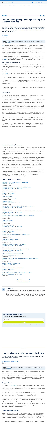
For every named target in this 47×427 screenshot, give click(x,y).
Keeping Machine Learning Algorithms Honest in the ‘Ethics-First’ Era (16, 187)
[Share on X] (41, 15)
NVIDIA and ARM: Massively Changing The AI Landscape (14, 244)
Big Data (10, 5)
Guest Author (19, 188)
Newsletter (39, 2)
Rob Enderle (5, 35)
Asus (7, 73)
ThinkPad (5, 59)
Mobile (38, 5)
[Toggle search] (44, 2)
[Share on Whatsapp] (44, 15)
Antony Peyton (15, 362)
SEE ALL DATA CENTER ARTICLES (23, 281)
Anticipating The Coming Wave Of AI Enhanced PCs (13, 268)
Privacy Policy (38, 324)
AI (22, 5)
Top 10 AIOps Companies (7, 196)
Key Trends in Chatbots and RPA (9, 191)
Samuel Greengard (13, 198)
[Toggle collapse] (3, 421)
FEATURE (4, 183)
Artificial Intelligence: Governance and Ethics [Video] (13, 253)
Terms (34, 324)
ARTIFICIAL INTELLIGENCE (8, 188)
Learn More (9, 42)
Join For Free (23, 322)
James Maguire (20, 250)
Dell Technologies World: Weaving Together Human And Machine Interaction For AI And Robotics (22, 210)
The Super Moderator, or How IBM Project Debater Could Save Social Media (18, 215)
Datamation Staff (6, 362)
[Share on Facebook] (40, 15)
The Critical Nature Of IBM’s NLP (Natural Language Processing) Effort (17, 272)
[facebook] (32, 2)
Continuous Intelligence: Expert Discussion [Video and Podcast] (15, 248)
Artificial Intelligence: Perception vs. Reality (11, 263)
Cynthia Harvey (12, 221)
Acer (3, 73)
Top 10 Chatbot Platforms (7, 220)
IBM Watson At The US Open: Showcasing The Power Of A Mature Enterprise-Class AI (20, 258)
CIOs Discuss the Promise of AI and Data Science (12, 229)
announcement (14, 385)
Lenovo (3, 45)
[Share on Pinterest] (43, 15)
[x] (34, 2)
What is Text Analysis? (7, 201)
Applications (31, 5)
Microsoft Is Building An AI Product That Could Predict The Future (15, 234)
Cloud (26, 5)
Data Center (16, 5)
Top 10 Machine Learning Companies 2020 (11, 239)
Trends (5, 5)
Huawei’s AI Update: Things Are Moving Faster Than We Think (15, 182)
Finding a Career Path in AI (8, 225)
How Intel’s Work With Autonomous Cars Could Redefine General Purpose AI (18, 206)
